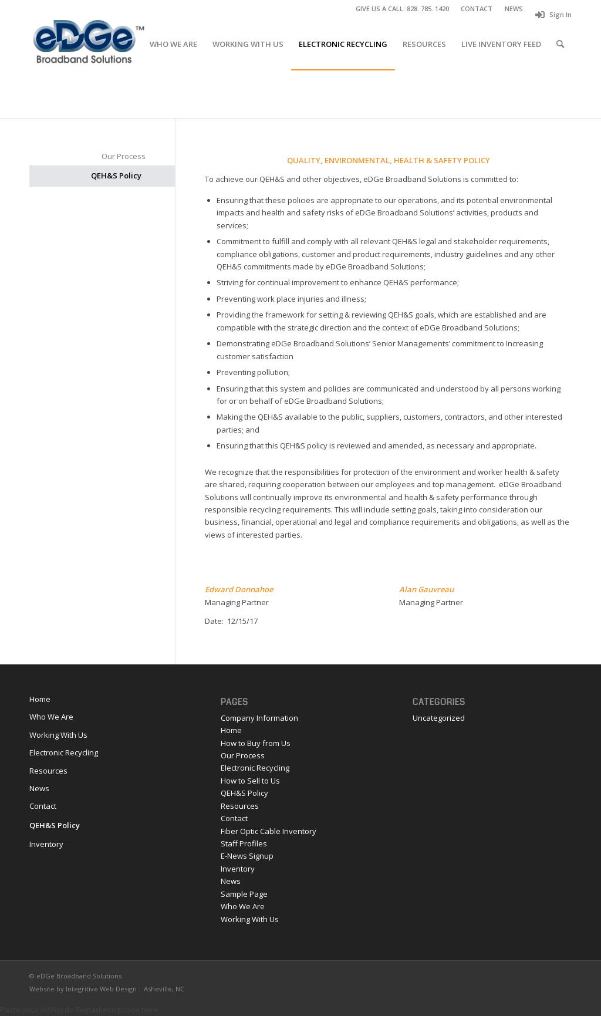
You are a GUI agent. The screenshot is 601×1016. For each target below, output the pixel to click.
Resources (48, 770)
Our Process (124, 156)
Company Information (259, 718)
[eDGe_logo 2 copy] (88, 44)
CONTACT (476, 8)
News (39, 788)
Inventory (46, 844)
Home (39, 699)
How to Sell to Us (250, 780)
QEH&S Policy (116, 175)
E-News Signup (247, 855)
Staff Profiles (244, 843)
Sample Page (244, 894)
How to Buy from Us (256, 743)
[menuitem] (477, 9)
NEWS (514, 8)
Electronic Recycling (63, 752)
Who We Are (51, 716)
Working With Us (58, 735)
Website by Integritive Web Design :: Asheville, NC (106, 988)
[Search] (560, 44)
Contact (42, 806)
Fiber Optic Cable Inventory (268, 831)
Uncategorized (439, 718)
